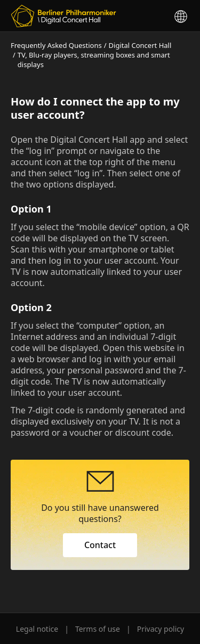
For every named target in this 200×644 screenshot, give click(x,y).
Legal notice (37, 629)
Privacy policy (161, 629)
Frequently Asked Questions (56, 45)
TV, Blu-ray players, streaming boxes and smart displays (94, 59)
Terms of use (97, 629)
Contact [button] (100, 545)
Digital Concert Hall (140, 45)
